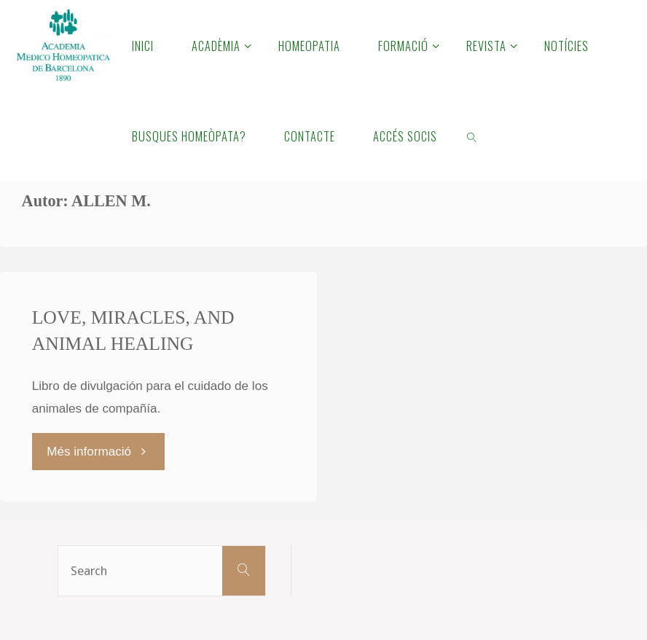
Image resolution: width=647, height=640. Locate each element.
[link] (471, 135)
